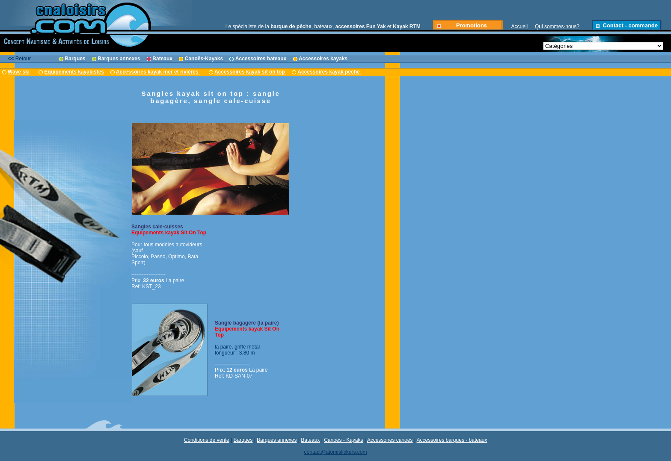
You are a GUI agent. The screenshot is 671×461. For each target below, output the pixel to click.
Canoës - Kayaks (343, 440)
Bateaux (310, 440)
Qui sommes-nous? (557, 27)
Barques (243, 440)
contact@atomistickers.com (335, 452)
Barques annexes (277, 440)
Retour (23, 59)
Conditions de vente (206, 440)
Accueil (519, 27)
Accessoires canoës (390, 440)
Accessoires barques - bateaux (452, 440)
